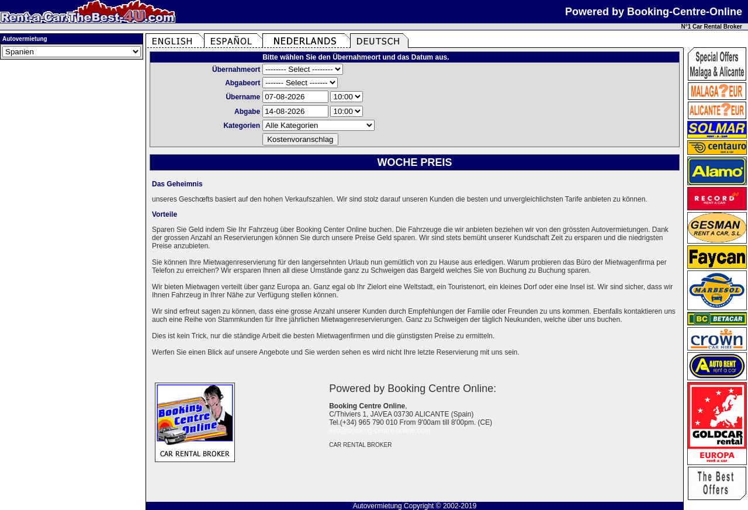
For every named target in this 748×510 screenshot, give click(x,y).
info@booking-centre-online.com (379, 430)
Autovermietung (377, 506)
